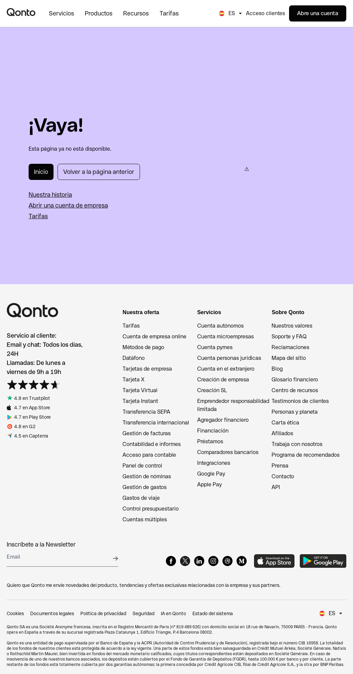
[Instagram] (213, 561)
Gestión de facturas (146, 433)
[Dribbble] (227, 561)
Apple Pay (209, 484)
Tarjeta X (133, 379)
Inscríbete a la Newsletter (41, 544)
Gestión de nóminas (146, 476)
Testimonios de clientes (300, 401)
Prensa (280, 465)
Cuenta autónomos (220, 326)
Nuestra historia (50, 194)
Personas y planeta (295, 412)
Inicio (41, 171)
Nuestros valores (292, 326)
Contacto (283, 476)
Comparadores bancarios (227, 452)
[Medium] (242, 561)
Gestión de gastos (144, 487)
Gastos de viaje (141, 498)
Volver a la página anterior (98, 171)
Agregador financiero (223, 420)
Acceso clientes (265, 13)
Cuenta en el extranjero (225, 369)
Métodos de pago (143, 347)
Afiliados (282, 433)
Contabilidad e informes (151, 444)
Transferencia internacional (155, 422)
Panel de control (142, 465)
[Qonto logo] (21, 12)
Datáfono (133, 358)
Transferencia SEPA (146, 412)
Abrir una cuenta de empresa (68, 205)
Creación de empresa (223, 379)
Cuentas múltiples (144, 519)
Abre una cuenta (317, 13)
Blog (277, 369)
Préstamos (210, 441)
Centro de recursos (295, 390)
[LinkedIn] (199, 561)
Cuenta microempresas (225, 336)
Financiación (212, 430)
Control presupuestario (150, 509)
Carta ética (285, 422)
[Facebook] (171, 561)
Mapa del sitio (289, 358)
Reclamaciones (290, 347)
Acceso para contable (149, 455)
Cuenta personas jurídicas (229, 358)
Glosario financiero (295, 379)
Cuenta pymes (215, 347)
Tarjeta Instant (140, 401)
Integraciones (213, 463)
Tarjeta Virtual (139, 390)
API (276, 487)
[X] (185, 561)
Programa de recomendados (306, 455)
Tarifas (38, 216)
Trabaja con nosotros (297, 444)
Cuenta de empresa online (154, 336)
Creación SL (212, 390)
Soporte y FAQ (289, 336)
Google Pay (211, 474)
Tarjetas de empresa (147, 369)
